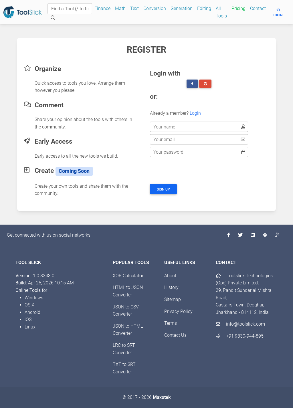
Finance (102, 8)
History (171, 287)
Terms (170, 323)
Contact (258, 8)
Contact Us (175, 335)
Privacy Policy (178, 311)
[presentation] (193, 170)
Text (134, 8)
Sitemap (172, 299)
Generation (182, 8)
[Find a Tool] (69, 9)
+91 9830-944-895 (240, 336)
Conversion (154, 8)
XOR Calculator (128, 275)
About (170, 275)
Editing (204, 8)
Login (278, 12)
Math (120, 8)
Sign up (163, 189)
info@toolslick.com (240, 324)
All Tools (221, 12)
